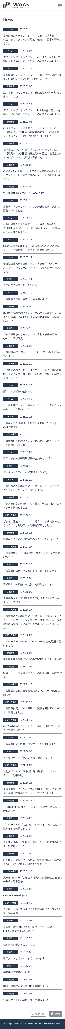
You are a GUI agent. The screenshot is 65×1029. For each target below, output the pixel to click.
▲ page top (38, 1013)
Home (55, 1013)
